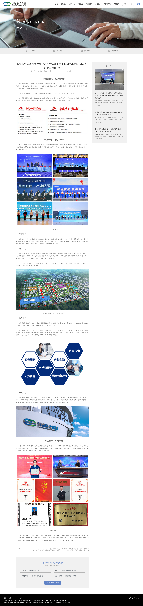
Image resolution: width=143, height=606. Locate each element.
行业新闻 (85, 50)
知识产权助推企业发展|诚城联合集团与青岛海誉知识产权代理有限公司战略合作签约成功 (63, 550)
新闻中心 (72, 4)
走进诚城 (63, 4)
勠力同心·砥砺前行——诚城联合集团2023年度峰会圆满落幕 (108, 130)
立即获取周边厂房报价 (53, 583)
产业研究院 (107, 4)
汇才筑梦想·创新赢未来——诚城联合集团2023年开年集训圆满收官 (108, 113)
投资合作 (98, 4)
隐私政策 (136, 598)
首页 (56, 4)
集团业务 (81, 4)
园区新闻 (58, 50)
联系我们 (116, 4)
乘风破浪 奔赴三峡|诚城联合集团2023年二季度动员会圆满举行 (71, 548)
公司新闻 (30, 50)
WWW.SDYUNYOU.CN (60, 600)
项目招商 (89, 4)
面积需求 (58, 576)
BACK (20, 548)
